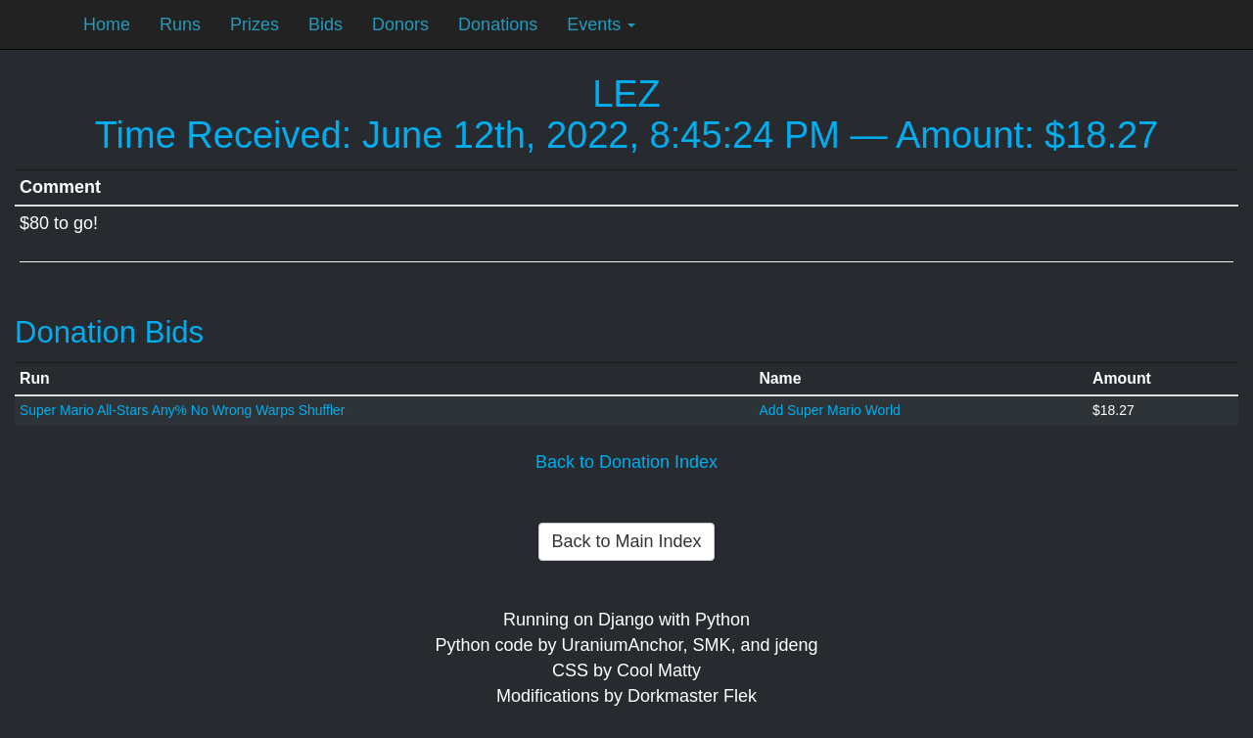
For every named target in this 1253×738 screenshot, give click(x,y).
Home (106, 24)
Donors (400, 24)
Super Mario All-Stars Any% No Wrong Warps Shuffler (182, 410)
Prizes (254, 24)
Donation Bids (109, 332)
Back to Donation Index (626, 462)
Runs (180, 24)
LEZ (626, 94)
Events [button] (601, 24)
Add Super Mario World (829, 410)
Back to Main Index (626, 541)
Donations (497, 24)
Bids (325, 24)
